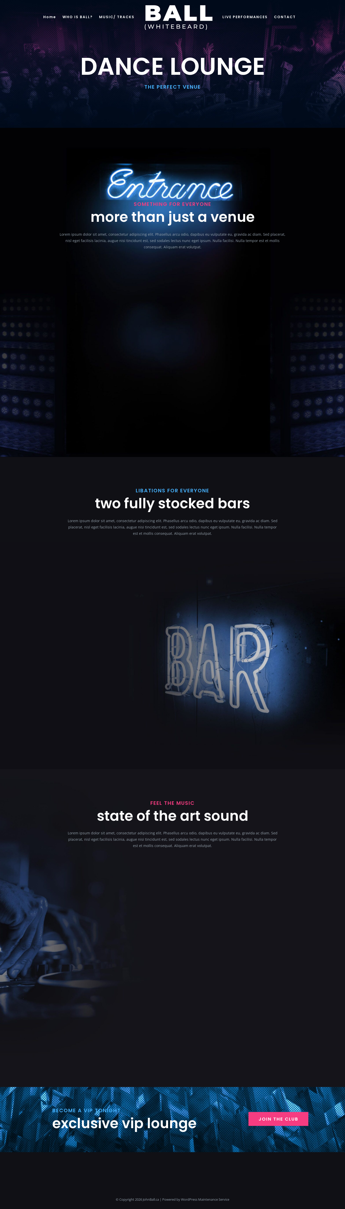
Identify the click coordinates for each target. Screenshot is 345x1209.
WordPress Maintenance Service (205, 1199)
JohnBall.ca (151, 1199)
